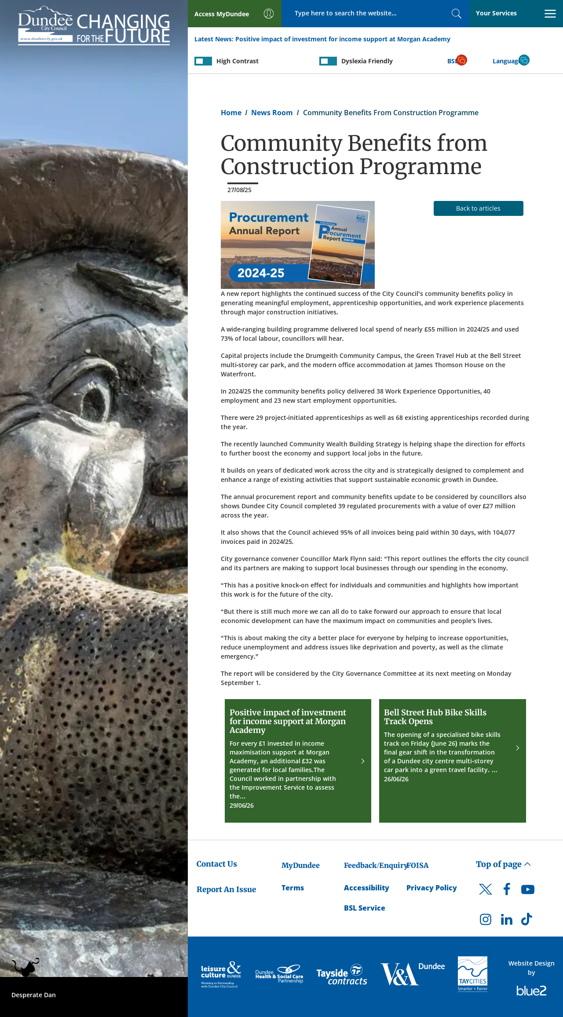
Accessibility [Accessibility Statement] (366, 888)
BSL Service (364, 908)
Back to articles (478, 208)
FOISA (417, 865)
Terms (293, 888)
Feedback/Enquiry (376, 865)
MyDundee (301, 865)
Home (231, 112)
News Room (272, 112)
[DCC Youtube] (527, 892)
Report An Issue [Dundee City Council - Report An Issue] (226, 889)
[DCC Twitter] (485, 896)
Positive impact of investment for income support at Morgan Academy (342, 39)
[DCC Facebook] (506, 892)
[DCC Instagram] (485, 921)
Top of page (503, 864)
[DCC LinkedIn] (506, 921)
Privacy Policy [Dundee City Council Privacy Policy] (431, 888)
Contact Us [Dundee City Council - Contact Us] (217, 864)
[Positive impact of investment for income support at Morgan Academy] (298, 761)
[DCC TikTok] (527, 921)
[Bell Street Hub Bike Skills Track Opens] (452, 761)
